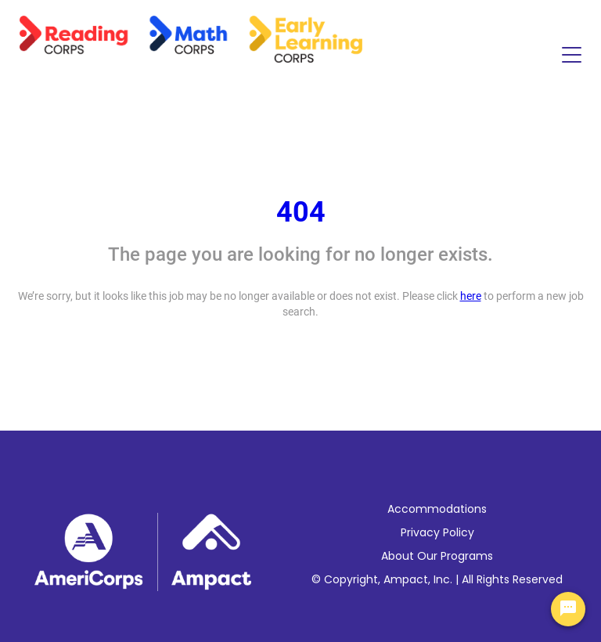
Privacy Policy (437, 532)
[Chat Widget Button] (568, 609)
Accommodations (437, 509)
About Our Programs (437, 556)
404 (301, 212)
